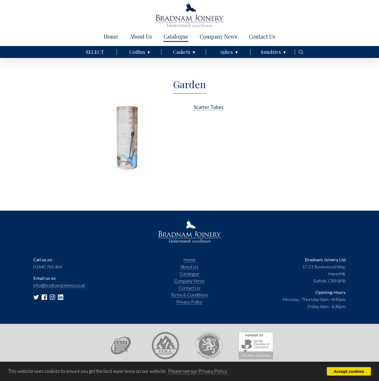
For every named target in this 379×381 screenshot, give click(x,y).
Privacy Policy (189, 301)
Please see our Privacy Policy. (197, 371)
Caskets (181, 52)
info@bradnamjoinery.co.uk (59, 285)
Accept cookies (349, 371)
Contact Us (262, 36)
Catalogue (176, 36)
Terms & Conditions (189, 294)
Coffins (137, 52)
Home (111, 36)
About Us (141, 36)
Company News (218, 36)
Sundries (271, 52)
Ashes (226, 52)
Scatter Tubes (209, 107)
